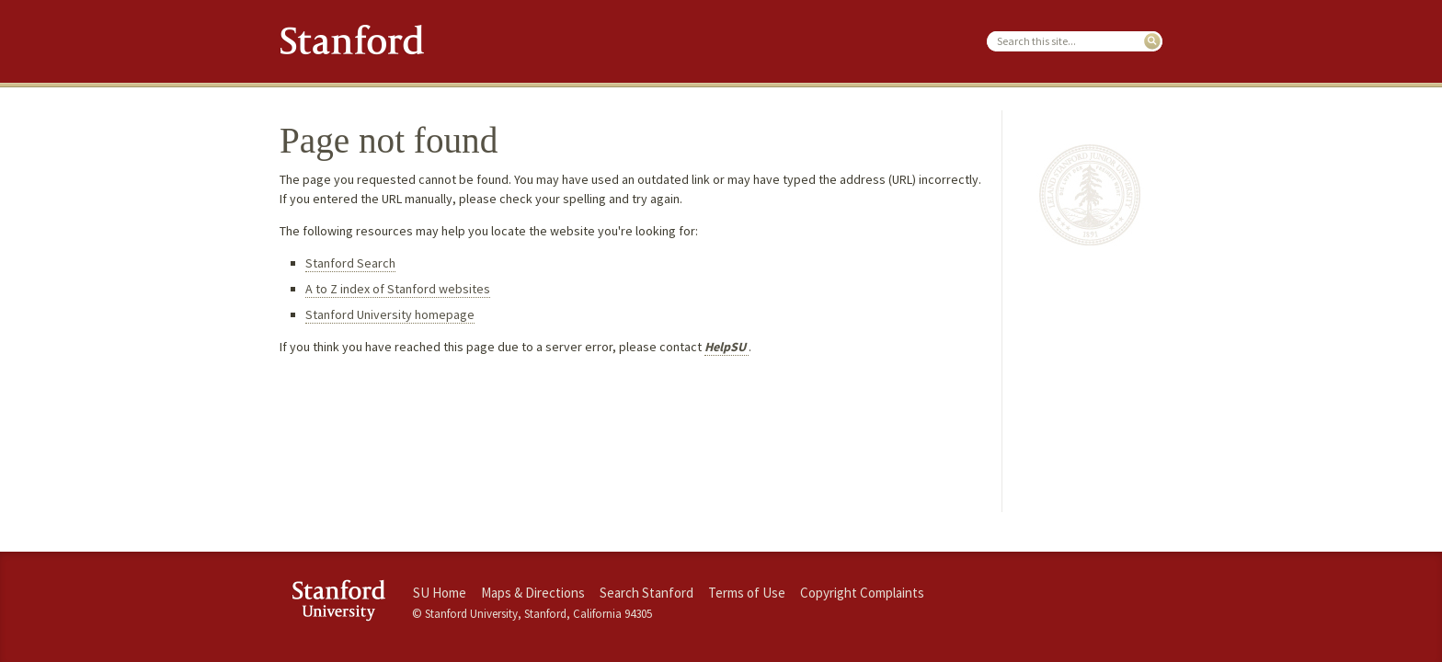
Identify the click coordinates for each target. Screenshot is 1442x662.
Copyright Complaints (862, 592)
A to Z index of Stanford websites (397, 288)
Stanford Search (350, 263)
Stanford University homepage (390, 314)
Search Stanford (646, 592)
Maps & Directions (533, 592)
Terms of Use (746, 592)
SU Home (439, 592)
